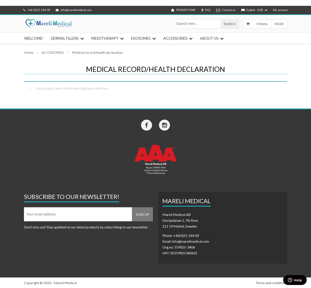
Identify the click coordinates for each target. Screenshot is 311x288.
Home (28, 52)
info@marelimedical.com (74, 10)
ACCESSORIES (52, 52)
